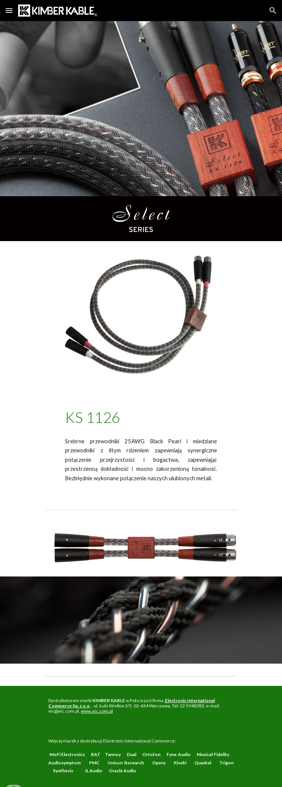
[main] (141, 417)
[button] (9, 10)
